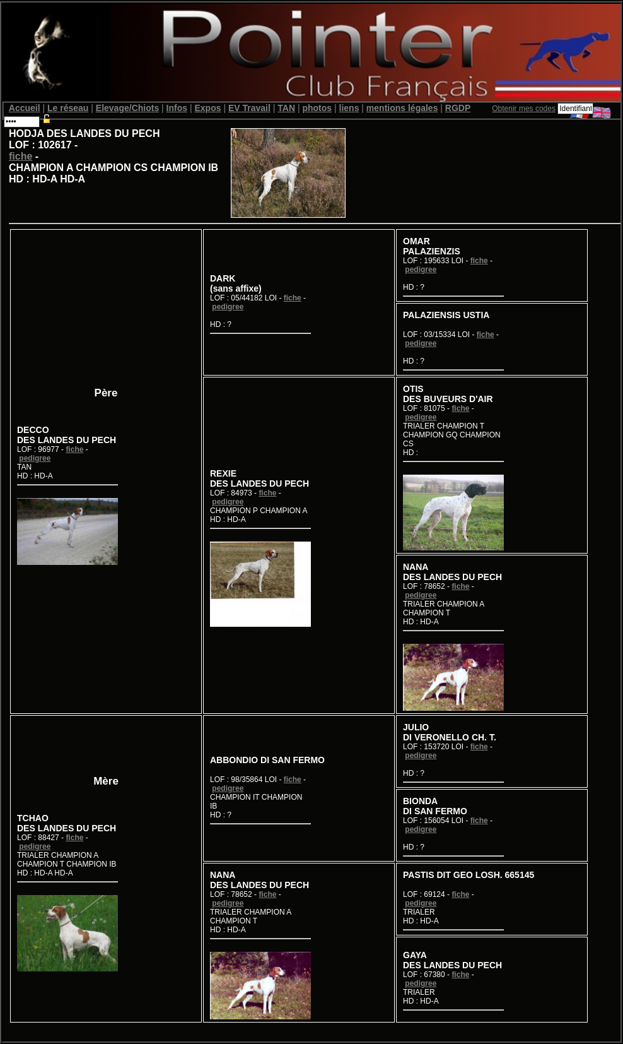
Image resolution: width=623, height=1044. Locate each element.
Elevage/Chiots (127, 108)
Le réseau (67, 108)
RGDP (457, 108)
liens (349, 108)
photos (317, 108)
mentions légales (402, 108)
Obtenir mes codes (524, 108)
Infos (176, 108)
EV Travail (249, 108)
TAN (286, 108)
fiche (20, 156)
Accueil (24, 108)
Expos (207, 108)
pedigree (34, 458)
